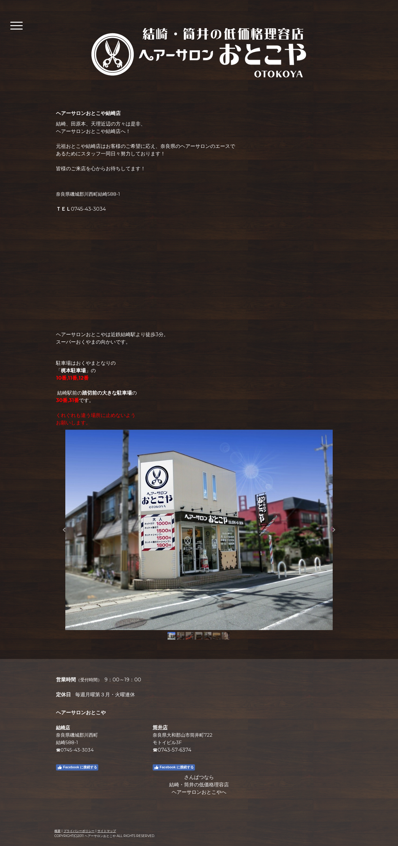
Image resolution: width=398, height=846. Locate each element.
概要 (57, 831)
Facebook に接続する (77, 767)
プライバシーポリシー (79, 831)
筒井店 (160, 727)
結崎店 (63, 727)
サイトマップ (106, 831)
